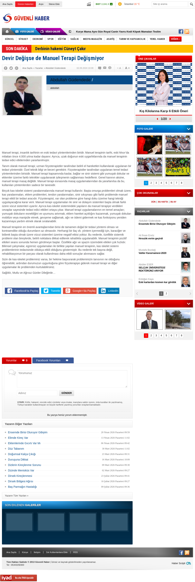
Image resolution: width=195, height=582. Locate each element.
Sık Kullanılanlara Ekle (57, 552)
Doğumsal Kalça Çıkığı (22, 454)
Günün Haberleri (26, 4)
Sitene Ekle (54, 4)
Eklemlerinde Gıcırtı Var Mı (24, 443)
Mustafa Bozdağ (159, 252)
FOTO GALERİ (145, 129)
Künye (25, 552)
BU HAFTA (163, 202)
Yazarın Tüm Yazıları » (16, 495)
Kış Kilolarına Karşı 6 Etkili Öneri (164, 111)
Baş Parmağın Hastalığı (22, 486)
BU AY (173, 202)
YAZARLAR (143, 211)
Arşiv (41, 4)
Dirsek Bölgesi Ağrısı (20, 481)
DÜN (153, 202)
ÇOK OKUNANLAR (147, 193)
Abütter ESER (159, 267)
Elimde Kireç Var (18, 437)
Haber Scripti (178, 563)
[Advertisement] (122, 34)
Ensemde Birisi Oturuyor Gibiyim (27, 432)
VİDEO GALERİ (145, 303)
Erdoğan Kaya (159, 281)
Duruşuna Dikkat (18, 459)
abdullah (54, 88)
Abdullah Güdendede (159, 222)
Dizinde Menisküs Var (21, 470)
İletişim (37, 552)
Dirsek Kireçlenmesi (20, 475)
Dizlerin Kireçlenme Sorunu (24, 465)
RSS (75, 552)
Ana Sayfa (7, 4)
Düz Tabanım (16, 448)
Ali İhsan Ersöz (159, 237)
